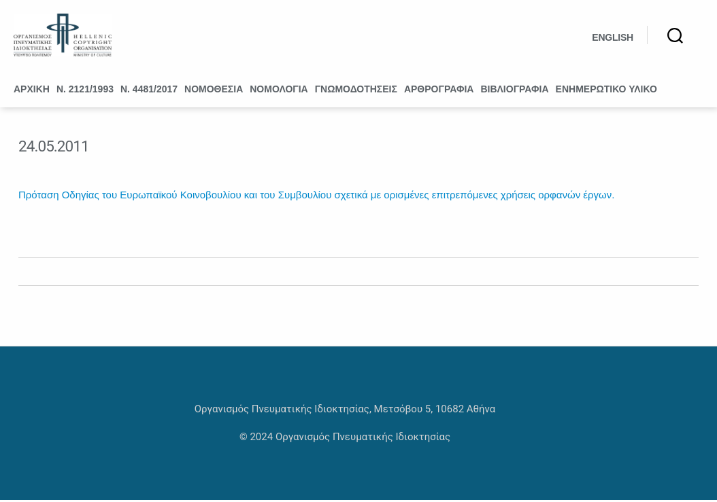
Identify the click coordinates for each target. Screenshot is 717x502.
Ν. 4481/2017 (149, 91)
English (612, 38)
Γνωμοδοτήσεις (356, 91)
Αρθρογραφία (439, 91)
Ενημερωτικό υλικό (606, 91)
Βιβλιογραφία (514, 91)
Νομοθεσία (213, 91)
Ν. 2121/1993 (85, 91)
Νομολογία (278, 91)
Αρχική (32, 91)
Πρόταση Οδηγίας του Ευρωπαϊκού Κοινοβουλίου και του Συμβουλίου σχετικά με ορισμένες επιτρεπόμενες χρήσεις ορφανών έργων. (316, 196)
